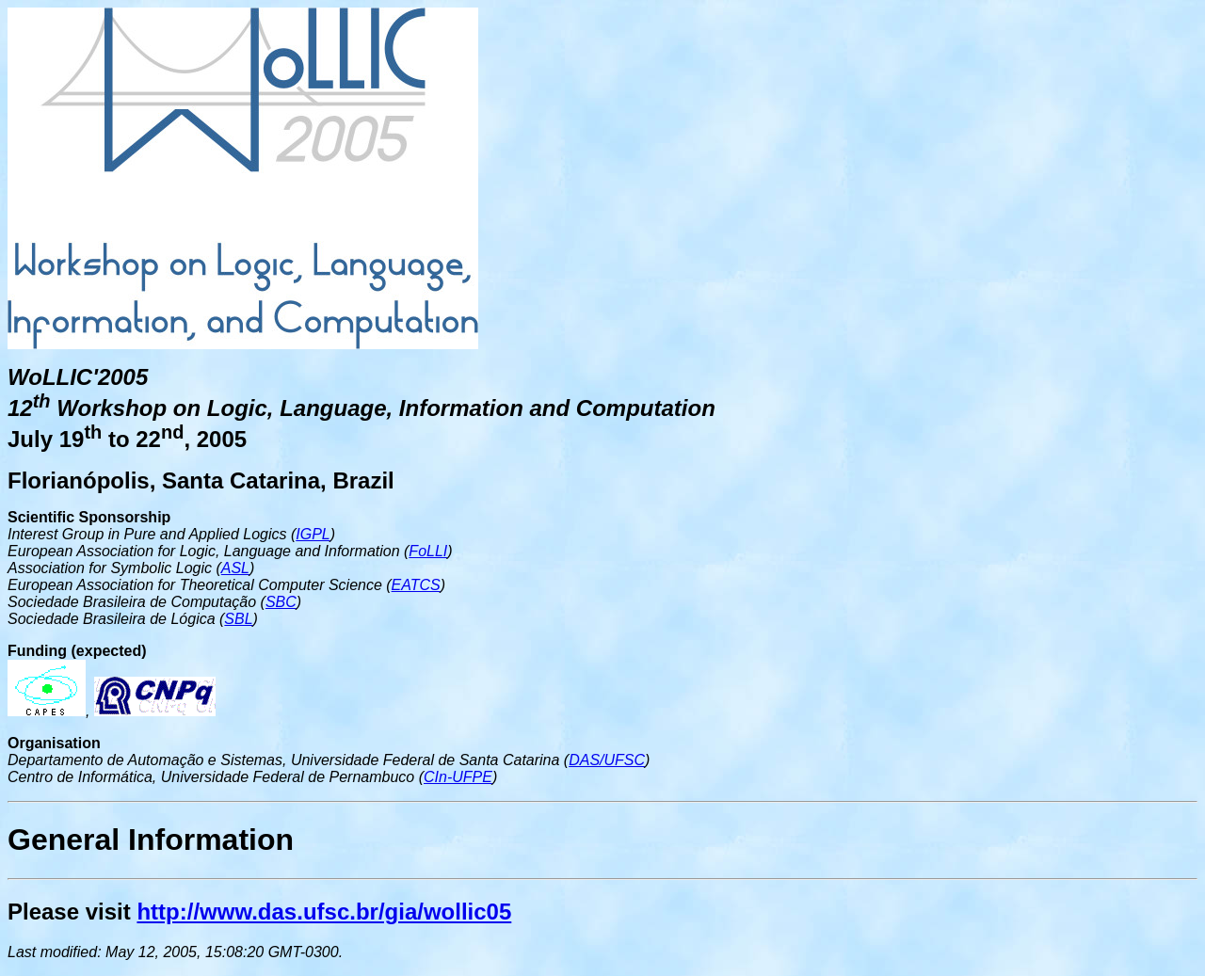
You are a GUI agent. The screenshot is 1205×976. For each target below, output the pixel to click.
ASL (235, 568)
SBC (281, 602)
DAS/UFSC (607, 760)
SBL (238, 619)
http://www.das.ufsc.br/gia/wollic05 (324, 911)
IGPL (312, 534)
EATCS (416, 585)
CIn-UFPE (458, 777)
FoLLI (428, 551)
